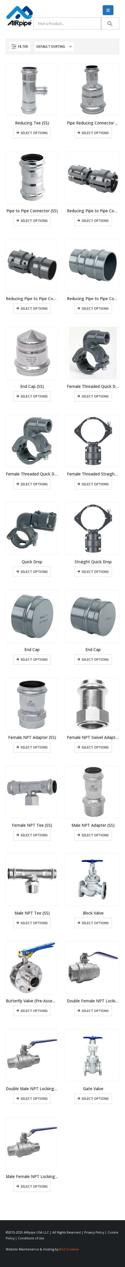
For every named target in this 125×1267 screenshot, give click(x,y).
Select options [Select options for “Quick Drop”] (34, 571)
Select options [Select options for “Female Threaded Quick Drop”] (95, 396)
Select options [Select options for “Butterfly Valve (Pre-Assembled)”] (34, 1010)
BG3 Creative (69, 1249)
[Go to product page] (32, 90)
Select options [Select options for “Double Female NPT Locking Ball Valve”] (95, 1010)
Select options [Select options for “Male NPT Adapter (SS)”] (95, 835)
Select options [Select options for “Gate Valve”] (95, 1098)
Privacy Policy (94, 1232)
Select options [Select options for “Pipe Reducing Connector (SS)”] (95, 133)
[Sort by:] (54, 46)
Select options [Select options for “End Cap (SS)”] (34, 396)
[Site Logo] (19, 16)
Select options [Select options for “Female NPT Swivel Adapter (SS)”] (95, 747)
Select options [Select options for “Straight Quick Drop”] (95, 571)
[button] (108, 10)
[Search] (110, 23)
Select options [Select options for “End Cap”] (34, 659)
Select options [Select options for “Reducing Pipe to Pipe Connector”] (95, 220)
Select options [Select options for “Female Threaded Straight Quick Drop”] (95, 484)
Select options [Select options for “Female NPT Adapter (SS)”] (34, 747)
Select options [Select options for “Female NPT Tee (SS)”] (34, 835)
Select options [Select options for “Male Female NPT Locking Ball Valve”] (34, 1186)
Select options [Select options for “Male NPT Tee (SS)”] (34, 923)
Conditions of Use (31, 1238)
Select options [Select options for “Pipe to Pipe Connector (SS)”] (34, 220)
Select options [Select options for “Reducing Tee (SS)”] (34, 133)
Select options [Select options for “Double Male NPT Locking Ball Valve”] (34, 1098)
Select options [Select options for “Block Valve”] (95, 923)
